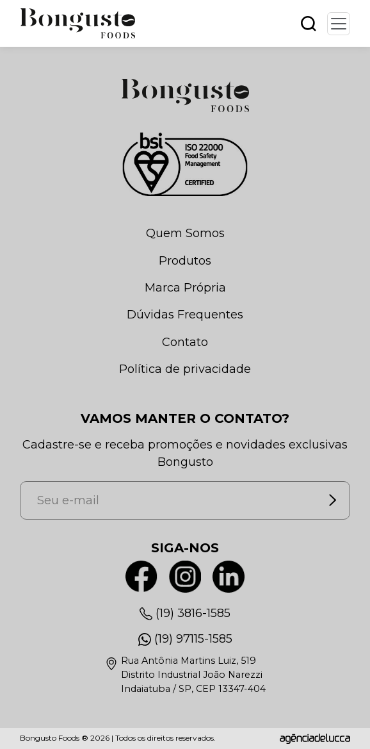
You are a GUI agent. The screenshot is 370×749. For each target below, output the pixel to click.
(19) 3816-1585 (193, 613)
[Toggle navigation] (338, 23)
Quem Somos (185, 233)
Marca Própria (185, 288)
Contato (185, 342)
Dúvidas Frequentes (185, 315)
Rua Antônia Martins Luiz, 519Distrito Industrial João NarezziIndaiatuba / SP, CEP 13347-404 (193, 674)
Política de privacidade (185, 369)
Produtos (185, 261)
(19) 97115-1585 (193, 639)
